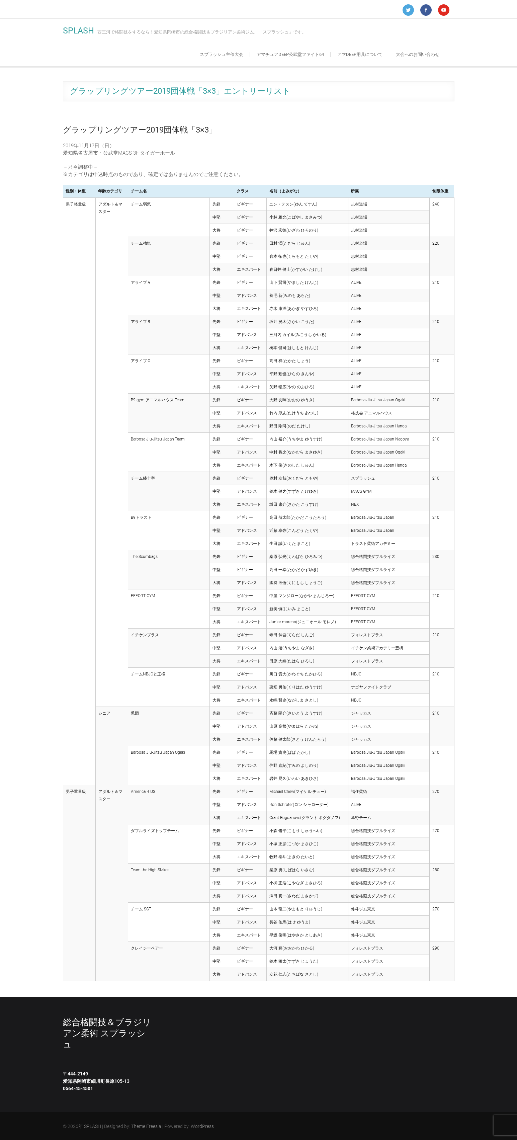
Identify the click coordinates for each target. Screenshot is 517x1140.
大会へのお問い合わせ (417, 54)
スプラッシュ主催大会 (221, 54)
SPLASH (78, 30)
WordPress (202, 1126)
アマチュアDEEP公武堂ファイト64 (290, 54)
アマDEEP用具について (359, 54)
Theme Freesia (146, 1126)
